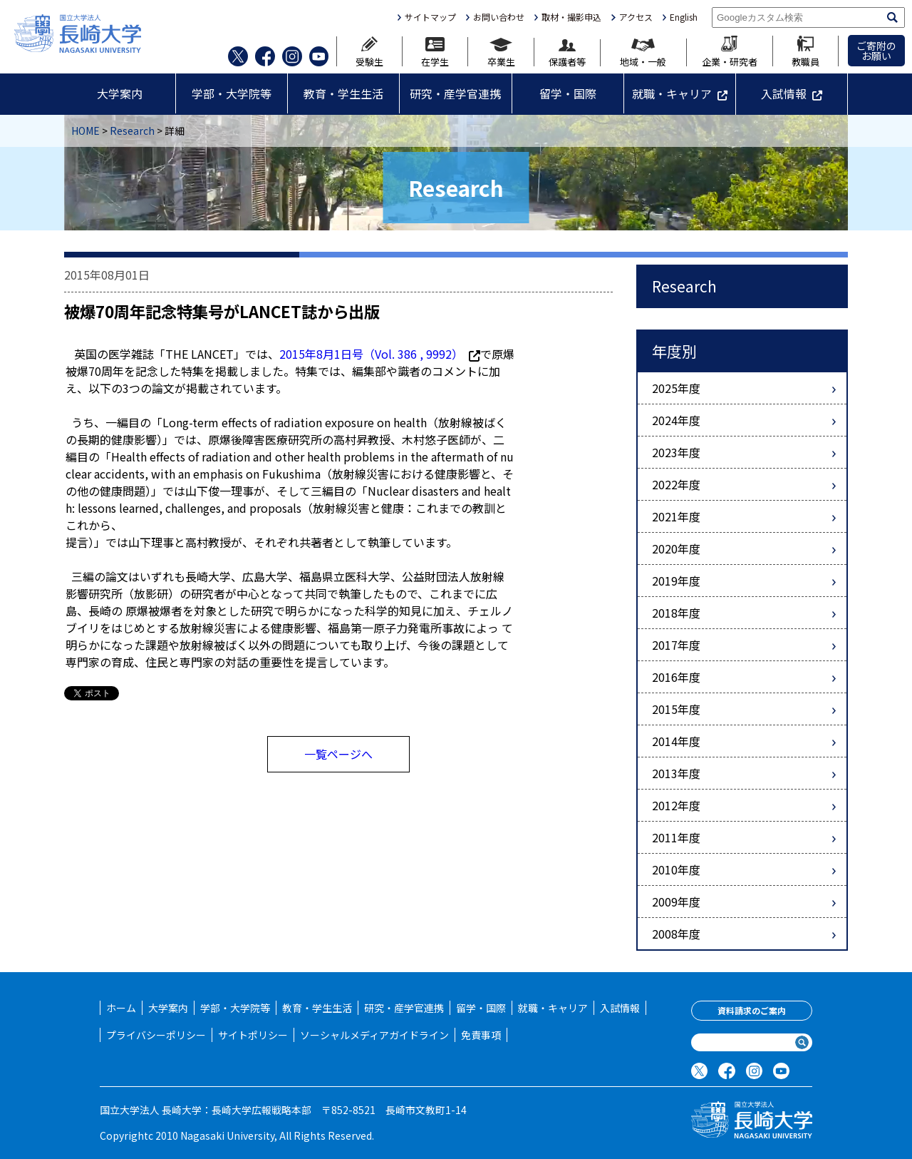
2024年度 (676, 420)
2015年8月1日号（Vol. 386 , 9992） (379, 353)
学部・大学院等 (231, 93)
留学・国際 (567, 93)
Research (132, 130)
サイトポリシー (253, 1035)
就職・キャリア (672, 93)
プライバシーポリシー (156, 1035)
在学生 (435, 51)
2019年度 (676, 580)
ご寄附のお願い (876, 51)
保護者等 (567, 53)
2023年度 (676, 452)
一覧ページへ (338, 753)
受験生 (369, 51)
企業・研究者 (729, 51)
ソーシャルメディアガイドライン (374, 1035)
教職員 (805, 51)
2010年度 (676, 869)
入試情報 (784, 93)
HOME (85, 130)
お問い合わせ (498, 17)
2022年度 (676, 484)
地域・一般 (643, 52)
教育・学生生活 (343, 93)
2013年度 (676, 773)
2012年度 (676, 805)
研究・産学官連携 (455, 93)
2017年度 (676, 644)
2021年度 (676, 516)
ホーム (121, 1008)
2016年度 (676, 676)
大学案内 (119, 93)
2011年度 (676, 837)
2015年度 (676, 709)
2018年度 (676, 612)
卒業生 (501, 52)
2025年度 (676, 388)
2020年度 (676, 548)
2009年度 (676, 901)
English (684, 17)
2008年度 (676, 933)
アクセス (636, 17)
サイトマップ (430, 17)
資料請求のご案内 (751, 1010)
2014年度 (676, 741)
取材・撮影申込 (571, 17)
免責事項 (481, 1035)
